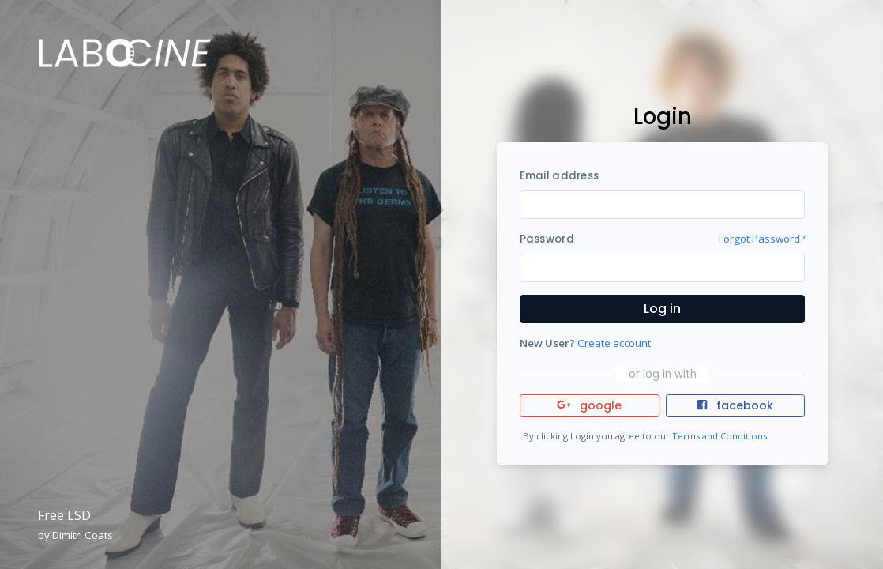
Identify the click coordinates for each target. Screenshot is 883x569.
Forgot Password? (762, 239)
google (589, 405)
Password (547, 239)
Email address (559, 175)
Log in (662, 309)
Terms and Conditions (719, 436)
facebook (735, 405)
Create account (614, 343)
